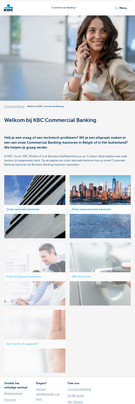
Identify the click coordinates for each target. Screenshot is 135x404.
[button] (120, 8)
